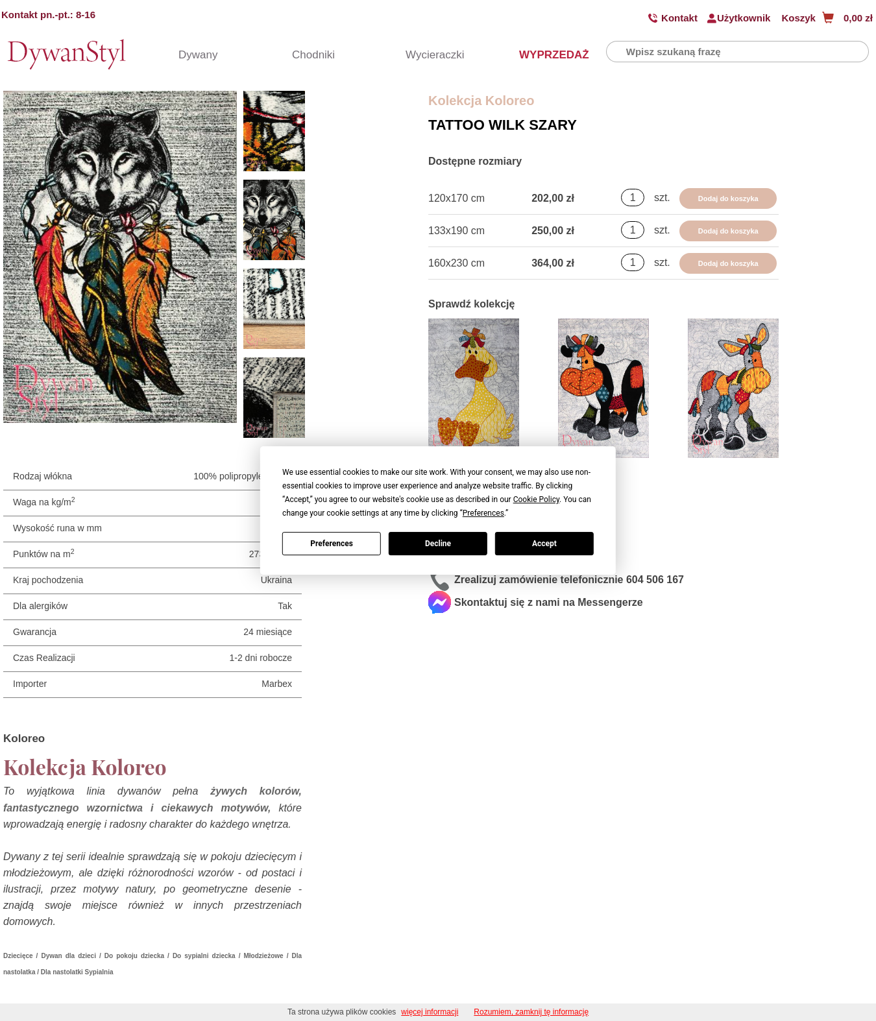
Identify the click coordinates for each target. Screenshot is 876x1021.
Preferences (331, 543)
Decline (438, 543)
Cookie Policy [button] (536, 499)
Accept (544, 543)
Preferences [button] (483, 513)
